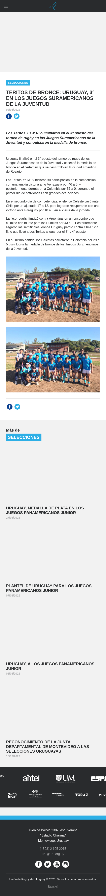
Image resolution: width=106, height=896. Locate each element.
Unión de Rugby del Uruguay (53, 6)
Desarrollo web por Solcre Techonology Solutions (53, 886)
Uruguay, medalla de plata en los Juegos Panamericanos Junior (45, 510)
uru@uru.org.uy (53, 854)
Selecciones (18, 82)
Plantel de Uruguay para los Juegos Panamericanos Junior (49, 588)
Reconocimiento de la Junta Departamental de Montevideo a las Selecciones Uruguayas (47, 746)
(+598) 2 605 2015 (53, 848)
